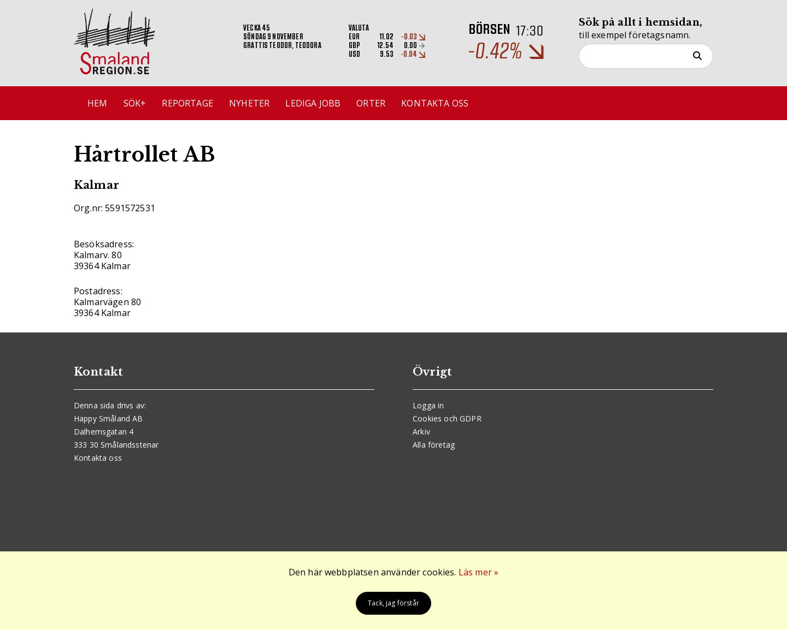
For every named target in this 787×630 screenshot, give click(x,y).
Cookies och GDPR (447, 418)
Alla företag (434, 444)
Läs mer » (478, 572)
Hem (97, 103)
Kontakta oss (434, 103)
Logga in (428, 405)
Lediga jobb (312, 103)
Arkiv (421, 431)
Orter (370, 103)
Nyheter (249, 103)
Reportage (187, 103)
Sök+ (135, 103)
